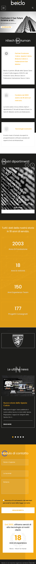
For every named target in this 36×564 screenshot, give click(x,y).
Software (18, 207)
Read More (7, 424)
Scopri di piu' (6, 29)
